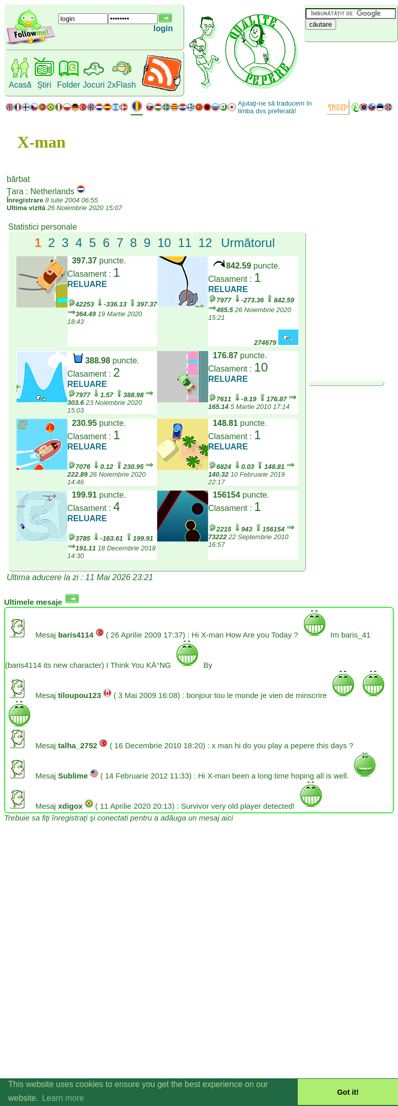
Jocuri (94, 84)
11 (185, 243)
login (163, 28)
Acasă (20, 84)
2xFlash (121, 84)
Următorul (248, 243)
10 (164, 243)
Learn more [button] (63, 1098)
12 (205, 243)
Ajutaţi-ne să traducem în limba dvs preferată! (275, 107)
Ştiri (44, 84)
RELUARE (87, 284)
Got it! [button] (348, 1092)
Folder (68, 84)
